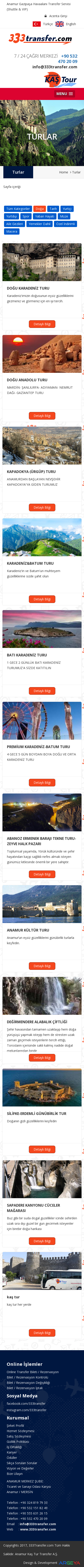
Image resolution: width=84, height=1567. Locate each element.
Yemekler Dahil (39, 224)
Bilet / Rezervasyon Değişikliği (28, 1382)
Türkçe (43, 24)
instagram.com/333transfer (26, 1410)
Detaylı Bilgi (42, 324)
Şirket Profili (15, 1425)
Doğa (40, 209)
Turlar (18, 172)
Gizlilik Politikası (18, 1441)
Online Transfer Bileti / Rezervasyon (33, 1372)
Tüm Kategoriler (18, 209)
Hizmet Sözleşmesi (20, 1431)
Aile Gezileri (14, 224)
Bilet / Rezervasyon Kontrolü (27, 1377)
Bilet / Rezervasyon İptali (25, 1388)
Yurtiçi (67, 209)
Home (63, 172)
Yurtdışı (11, 216)
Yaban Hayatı (44, 216)
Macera (11, 231)
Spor (26, 216)
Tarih (53, 209)
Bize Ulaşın (15, 1474)
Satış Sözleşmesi (19, 1436)
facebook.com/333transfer (26, 1403)
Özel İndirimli (65, 224)
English (66, 24)
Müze (64, 216)
